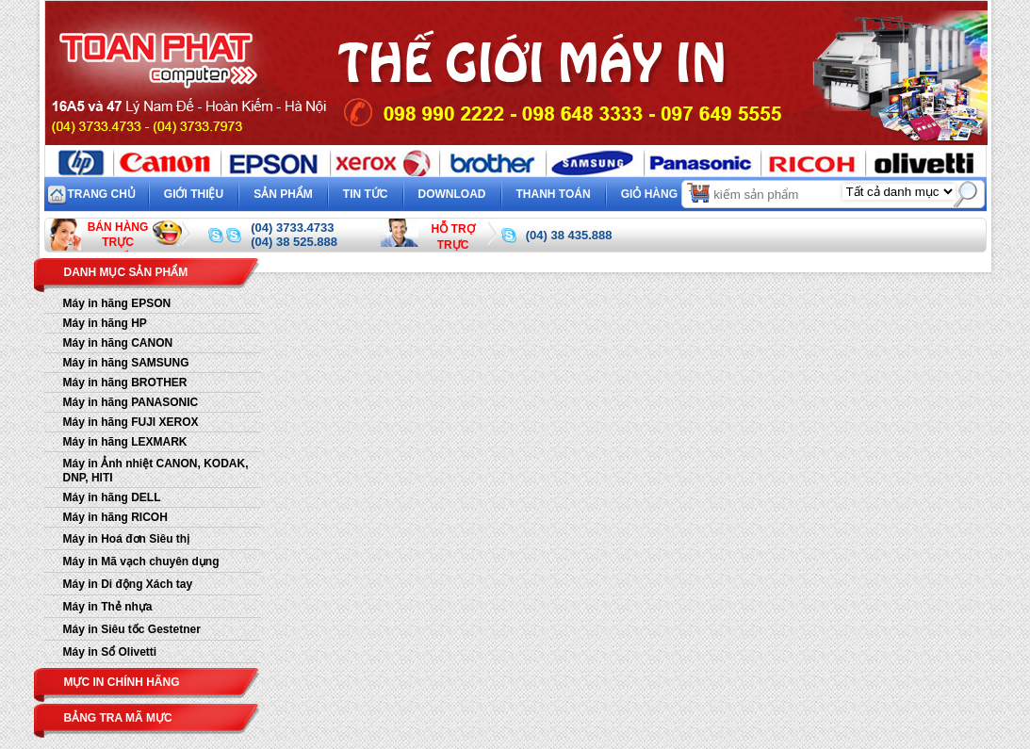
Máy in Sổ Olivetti (110, 652)
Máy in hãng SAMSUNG (126, 362)
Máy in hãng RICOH (115, 517)
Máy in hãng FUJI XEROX (131, 422)
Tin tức (365, 194)
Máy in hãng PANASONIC (131, 402)
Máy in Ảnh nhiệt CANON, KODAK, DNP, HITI (156, 470)
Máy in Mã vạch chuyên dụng (141, 561)
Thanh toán (553, 194)
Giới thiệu (193, 194)
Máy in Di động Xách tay (128, 584)
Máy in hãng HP (105, 323)
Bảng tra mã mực (118, 718)
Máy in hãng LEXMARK (125, 441)
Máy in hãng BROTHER (125, 382)
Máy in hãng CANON (118, 343)
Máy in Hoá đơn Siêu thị (126, 538)
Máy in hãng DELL (112, 497)
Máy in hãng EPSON (117, 303)
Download (452, 194)
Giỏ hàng (666, 192)
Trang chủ (102, 194)
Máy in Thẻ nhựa (108, 606)
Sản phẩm (283, 194)
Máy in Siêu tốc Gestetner (132, 629)
